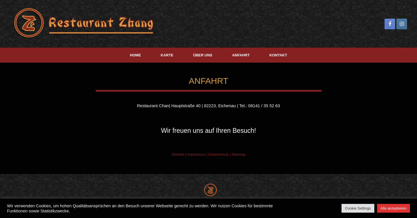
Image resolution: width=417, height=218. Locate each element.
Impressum (196, 154)
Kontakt (178, 154)
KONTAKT (278, 55)
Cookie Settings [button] (358, 208)
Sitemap (238, 154)
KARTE (167, 55)
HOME (135, 55)
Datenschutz (218, 154)
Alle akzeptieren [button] (394, 208)
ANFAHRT (241, 55)
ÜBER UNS (202, 55)
